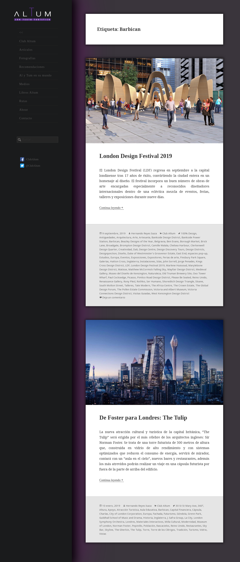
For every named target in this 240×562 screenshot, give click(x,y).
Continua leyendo (110, 208)
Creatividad (143, 250)
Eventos (155, 258)
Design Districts (109, 254)
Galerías (139, 262)
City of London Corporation (139, 519)
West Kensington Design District (160, 298)
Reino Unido (166, 282)
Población (180, 531)
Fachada (172, 519)
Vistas (148, 539)
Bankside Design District (170, 238)
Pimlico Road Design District (117, 282)
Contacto (25, 119)
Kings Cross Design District (145, 266)
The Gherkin (163, 535)
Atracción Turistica (129, 515)
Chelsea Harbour (192, 246)
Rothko (111, 286)
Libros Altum (28, 94)
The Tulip (178, 535)
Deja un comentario (114, 302)
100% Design (193, 234)
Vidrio (140, 539)
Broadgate (120, 246)
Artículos (25, 51)
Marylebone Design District (141, 270)
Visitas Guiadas (129, 298)
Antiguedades (107, 238)
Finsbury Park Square (119, 262)
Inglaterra (170, 262)
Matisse (165, 270)
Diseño (145, 254)
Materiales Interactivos (172, 527)
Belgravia (164, 242)
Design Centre (167, 250)
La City (103, 527)
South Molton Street (192, 286)
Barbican (115, 242)
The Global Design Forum (192, 290)
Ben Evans (177, 242)
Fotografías (27, 59)
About (23, 111)
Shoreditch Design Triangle (151, 286)
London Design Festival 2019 (139, 156)
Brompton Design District (144, 246)
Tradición (117, 539)
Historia (167, 523)
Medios (24, 85)
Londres (151, 527)
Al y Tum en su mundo (35, 77)
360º (205, 511)
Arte (137, 238)
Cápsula (104, 519)
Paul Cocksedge (181, 278)
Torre (189, 535)
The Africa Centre (139, 290)
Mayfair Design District (119, 274)
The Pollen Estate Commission (118, 294)
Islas (199, 262)
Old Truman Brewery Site (131, 278)
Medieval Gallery (146, 274)
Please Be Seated (147, 282)
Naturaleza (106, 278)
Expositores (185, 258)
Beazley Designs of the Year (139, 242)
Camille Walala (171, 246)
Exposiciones (169, 258)
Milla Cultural (197, 527)
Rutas (23, 102)
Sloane (174, 286)
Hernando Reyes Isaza (146, 234)
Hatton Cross (154, 262)
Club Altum (27, 42)
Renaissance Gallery (188, 282)
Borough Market (196, 242)
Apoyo (112, 515)
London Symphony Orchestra (127, 527)
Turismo (129, 539)
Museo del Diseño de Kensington (178, 274)
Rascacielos (194, 531)
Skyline (149, 535)
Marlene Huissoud (110, 270)
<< (21, 34)
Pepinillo (166, 531)
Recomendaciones (32, 68)
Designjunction (130, 254)
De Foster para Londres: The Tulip (147, 423)
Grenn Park (106, 523)
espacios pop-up (115, 258)
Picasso (197, 278)
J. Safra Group (196, 523)
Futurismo (185, 519)
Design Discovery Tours (192, 250)
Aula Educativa (151, 515)
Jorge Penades (118, 266)
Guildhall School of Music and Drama (138, 523)
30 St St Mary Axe (190, 511)
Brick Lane (106, 246)
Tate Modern (119, 290)
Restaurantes (124, 535)
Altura (103, 515)
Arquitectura (126, 238)
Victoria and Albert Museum (156, 294)
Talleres (104, 290)
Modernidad (106, 531)
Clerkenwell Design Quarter (116, 250)
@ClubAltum (30, 167)
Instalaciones (186, 262)
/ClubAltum (29, 160)
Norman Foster (150, 531)
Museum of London (128, 531)
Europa (143, 258)
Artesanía (148, 238)
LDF (166, 266)
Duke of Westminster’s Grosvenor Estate (177, 254)
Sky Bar (138, 535)
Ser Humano (124, 286)
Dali (153, 250)
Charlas (115, 519)
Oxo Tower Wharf (159, 278)
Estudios (132, 258)
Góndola (198, 519)
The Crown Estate (163, 290)
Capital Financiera (186, 515)
